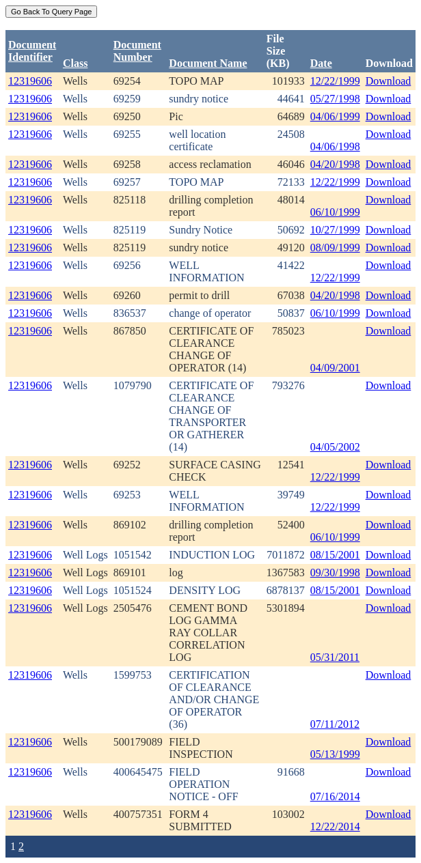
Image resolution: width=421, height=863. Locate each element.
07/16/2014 (335, 796)
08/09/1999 (335, 247)
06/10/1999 (335, 212)
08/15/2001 (335, 555)
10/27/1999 (335, 230)
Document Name (208, 63)
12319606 (30, 81)
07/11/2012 (334, 724)
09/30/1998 (335, 572)
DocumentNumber (137, 51)
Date (321, 63)
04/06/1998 (335, 146)
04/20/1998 (335, 164)
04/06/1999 (335, 116)
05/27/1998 (335, 98)
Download (388, 81)
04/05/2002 (335, 447)
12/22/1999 (335, 81)
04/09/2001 (335, 367)
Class (75, 63)
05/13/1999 (335, 754)
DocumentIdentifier (32, 51)
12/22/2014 (335, 826)
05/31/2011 (334, 657)
